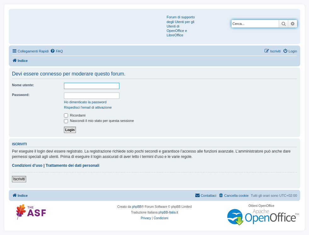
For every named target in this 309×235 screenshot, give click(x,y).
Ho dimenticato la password (85, 102)
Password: (21, 95)
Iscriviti (19, 179)
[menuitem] (56, 51)
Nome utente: (23, 85)
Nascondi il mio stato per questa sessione (99, 121)
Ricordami (75, 115)
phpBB (136, 206)
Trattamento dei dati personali (73, 165)
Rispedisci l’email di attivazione (88, 107)
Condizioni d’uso (27, 165)
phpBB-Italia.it (168, 212)
